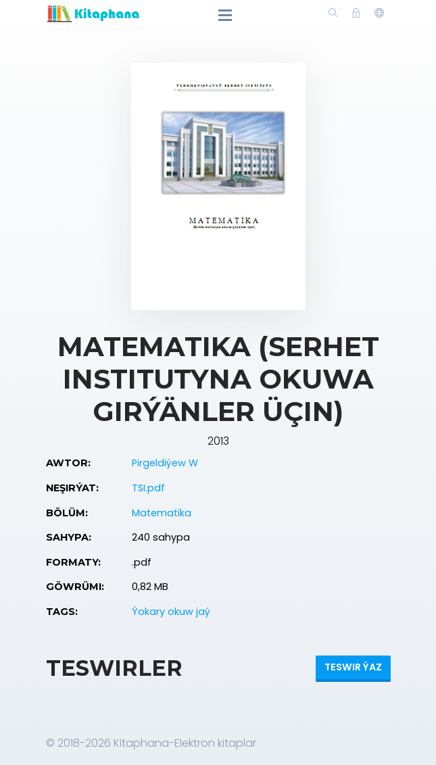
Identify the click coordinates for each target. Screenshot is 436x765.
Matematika (161, 513)
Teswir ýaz (353, 667)
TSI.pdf (148, 488)
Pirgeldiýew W (165, 463)
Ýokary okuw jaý (171, 611)
